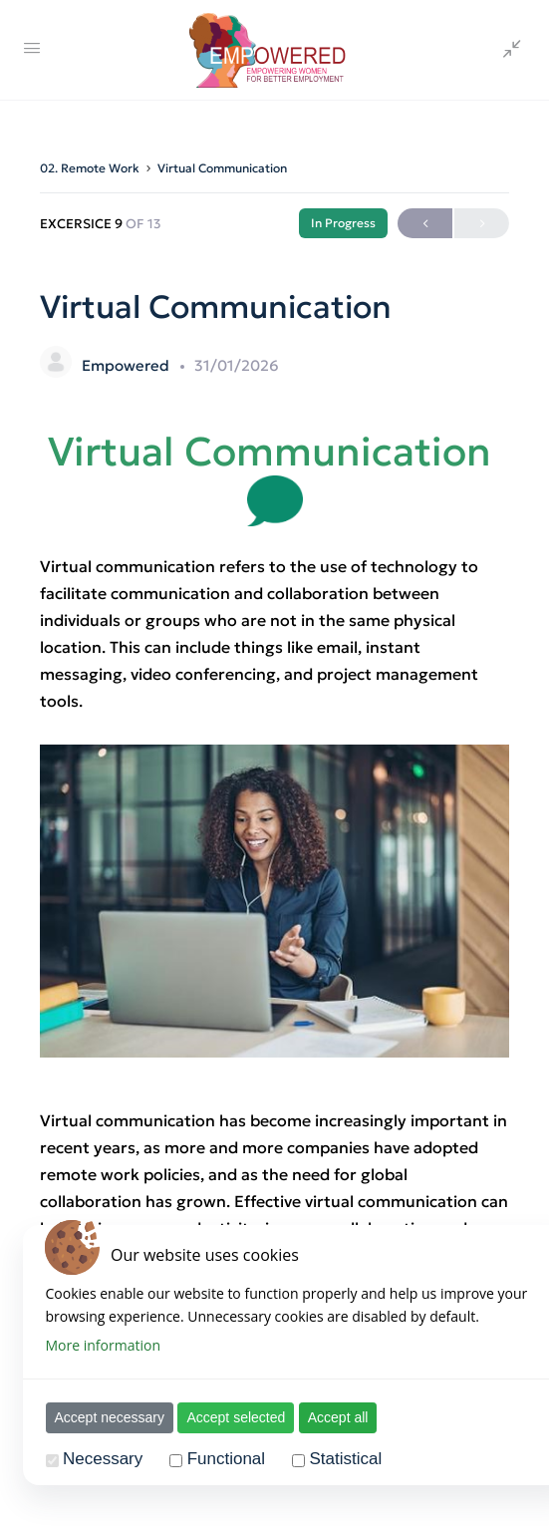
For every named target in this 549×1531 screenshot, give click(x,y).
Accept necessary (103, 1417)
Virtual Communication (222, 167)
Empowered (127, 365)
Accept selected (229, 1417)
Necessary (96, 1458)
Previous (425, 223)
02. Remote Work (89, 167)
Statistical (339, 1458)
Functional (219, 1458)
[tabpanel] (274, 902)
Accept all (331, 1417)
